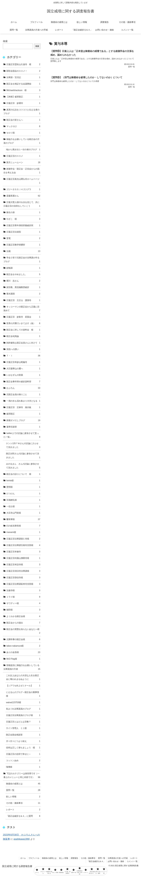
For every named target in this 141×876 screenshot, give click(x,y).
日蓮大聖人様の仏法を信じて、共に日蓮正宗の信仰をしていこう (21, 204)
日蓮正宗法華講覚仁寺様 (23, 539)
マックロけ (23, 126)
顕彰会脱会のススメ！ (23, 71)
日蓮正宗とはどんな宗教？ (23, 722)
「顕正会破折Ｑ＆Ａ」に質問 (23, 816)
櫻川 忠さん (23, 281)
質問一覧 (23, 790)
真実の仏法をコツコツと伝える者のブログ (21, 111)
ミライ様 (23, 597)
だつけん (23, 493)
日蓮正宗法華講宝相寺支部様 (23, 545)
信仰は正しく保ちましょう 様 (23, 747)
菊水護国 (23, 294)
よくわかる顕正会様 (23, 616)
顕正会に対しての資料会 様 (23, 330)
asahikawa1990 (22, 839)
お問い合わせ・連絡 (116, 861)
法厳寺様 (23, 590)
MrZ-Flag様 (23, 659)
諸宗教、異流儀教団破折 (23, 287)
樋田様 (23, 610)
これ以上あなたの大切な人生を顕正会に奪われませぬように (23, 677)
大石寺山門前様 (23, 513)
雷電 (23, 238)
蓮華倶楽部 (23, 427)
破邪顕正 (23, 414)
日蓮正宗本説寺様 (23, 564)
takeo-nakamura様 (23, 646)
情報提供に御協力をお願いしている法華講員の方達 (21, 667)
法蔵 (23, 251)
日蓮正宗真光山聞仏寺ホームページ (23, 181)
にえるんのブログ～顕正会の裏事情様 (23, 694)
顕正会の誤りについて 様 (23, 474)
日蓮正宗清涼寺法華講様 (23, 571)
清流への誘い (23, 349)
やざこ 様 (23, 219)
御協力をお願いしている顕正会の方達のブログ (21, 141)
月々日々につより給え (23, 741)
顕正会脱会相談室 (23, 735)
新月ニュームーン (23, 162)
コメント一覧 (132, 861)
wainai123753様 (23, 702)
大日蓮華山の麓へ (23, 368)
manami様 (23, 532)
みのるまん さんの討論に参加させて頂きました (23, 466)
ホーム (23, 858)
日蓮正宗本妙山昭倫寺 (23, 362)
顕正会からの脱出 (23, 623)
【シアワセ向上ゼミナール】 (23, 686)
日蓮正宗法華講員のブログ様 (23, 715)
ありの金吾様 (23, 652)
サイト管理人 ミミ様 (23, 728)
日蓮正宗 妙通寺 (23, 103)
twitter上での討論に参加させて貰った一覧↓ (21, 435)
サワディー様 (23, 603)
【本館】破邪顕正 (23, 97)
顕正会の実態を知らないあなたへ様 (23, 631)
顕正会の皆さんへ (23, 120)
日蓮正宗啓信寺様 (23, 577)
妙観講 (23, 268)
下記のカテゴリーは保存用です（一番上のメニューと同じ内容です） (21, 775)
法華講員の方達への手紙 (118, 858)
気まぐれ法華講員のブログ (23, 709)
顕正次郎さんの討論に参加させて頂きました (23, 455)
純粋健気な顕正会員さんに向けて (23, 343)
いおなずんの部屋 (23, 375)
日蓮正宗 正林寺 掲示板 (23, 407)
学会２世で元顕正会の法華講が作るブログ (21, 259)
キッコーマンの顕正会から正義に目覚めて (21, 308)
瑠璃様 (23, 767)
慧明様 (23, 487)
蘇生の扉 (23, 212)
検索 (5, 41)
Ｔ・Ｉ (23, 356)
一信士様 (23, 506)
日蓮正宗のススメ (23, 156)
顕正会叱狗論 (23, 336)
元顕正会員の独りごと (23, 394)
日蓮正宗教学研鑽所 (23, 245)
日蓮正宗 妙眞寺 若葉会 (23, 317)
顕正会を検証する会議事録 (23, 84)
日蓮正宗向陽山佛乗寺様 (23, 558)
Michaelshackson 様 (23, 90)
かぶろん (23, 388)
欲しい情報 (23, 796)
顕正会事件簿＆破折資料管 (23, 381)
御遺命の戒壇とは (23, 784)
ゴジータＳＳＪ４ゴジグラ (23, 189)
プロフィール (33, 858)
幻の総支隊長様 (23, 526)
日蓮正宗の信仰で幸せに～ (23, 754)
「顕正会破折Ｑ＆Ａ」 (96, 861)
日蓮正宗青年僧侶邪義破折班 (23, 225)
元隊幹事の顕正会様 (23, 639)
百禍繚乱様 (23, 500)
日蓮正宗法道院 (23, 232)
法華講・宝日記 (23, 77)
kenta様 (23, 480)
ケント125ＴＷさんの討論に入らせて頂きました (23, 445)
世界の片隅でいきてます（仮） (23, 323)
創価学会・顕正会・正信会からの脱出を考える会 (21, 171)
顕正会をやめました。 (23, 274)
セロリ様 (23, 133)
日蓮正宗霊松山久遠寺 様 (23, 64)
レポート (23, 809)
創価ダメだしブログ (23, 420)
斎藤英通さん (23, 196)
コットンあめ (23, 760)
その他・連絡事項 (23, 803)
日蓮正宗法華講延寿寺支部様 (23, 584)
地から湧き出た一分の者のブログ (23, 149)
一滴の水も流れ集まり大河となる (23, 401)
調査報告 (74, 858)
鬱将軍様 (23, 519)
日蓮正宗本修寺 (23, 552)
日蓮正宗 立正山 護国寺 (23, 300)
